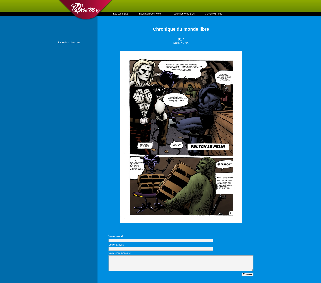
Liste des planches (69, 42)
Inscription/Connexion (150, 13)
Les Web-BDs (120, 13)
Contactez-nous (213, 13)
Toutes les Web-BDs (183, 13)
